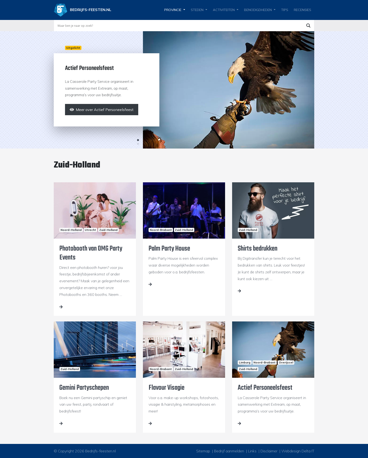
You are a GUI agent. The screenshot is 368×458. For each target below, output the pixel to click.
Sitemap (203, 451)
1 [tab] (138, 140)
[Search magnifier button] (308, 25)
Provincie (172, 10)
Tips (284, 10)
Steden (197, 10)
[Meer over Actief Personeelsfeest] (101, 109)
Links (252, 451)
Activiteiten (224, 10)
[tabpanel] (184, 90)
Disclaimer (269, 451)
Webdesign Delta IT (297, 451)
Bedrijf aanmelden (229, 451)
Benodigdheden (258, 10)
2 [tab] (138, 144)
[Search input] (180, 25)
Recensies (302, 10)
